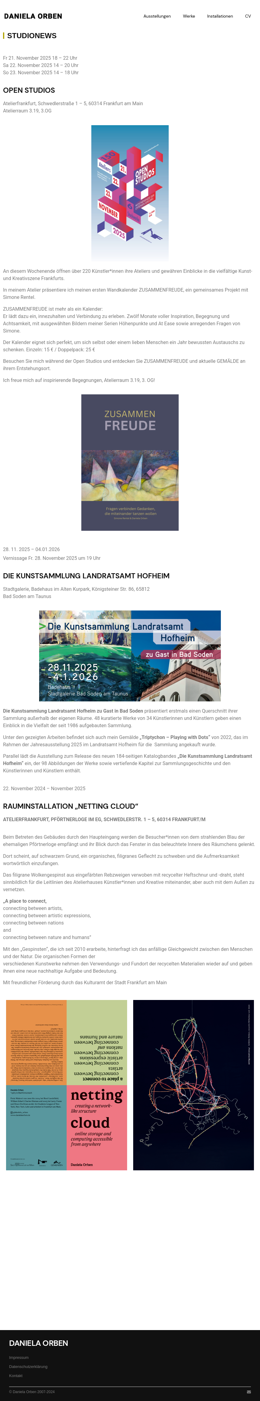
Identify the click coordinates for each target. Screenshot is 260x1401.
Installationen (220, 16)
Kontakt (15, 1375)
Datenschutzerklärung (28, 1366)
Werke (189, 16)
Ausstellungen (157, 16)
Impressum (19, 1357)
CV (248, 16)
